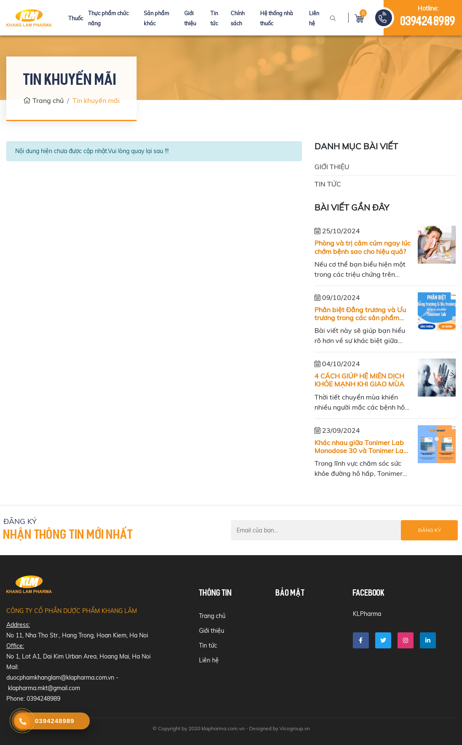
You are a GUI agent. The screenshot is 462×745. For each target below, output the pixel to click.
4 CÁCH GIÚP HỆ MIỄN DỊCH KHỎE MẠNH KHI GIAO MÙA (359, 380)
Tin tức (327, 184)
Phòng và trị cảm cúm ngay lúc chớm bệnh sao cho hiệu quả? (362, 247)
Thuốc (75, 18)
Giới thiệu (331, 166)
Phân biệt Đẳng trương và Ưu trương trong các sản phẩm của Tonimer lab (360, 314)
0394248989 (428, 22)
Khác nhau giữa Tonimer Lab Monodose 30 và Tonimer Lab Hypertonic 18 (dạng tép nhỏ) (361, 447)
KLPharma (367, 614)
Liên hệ (209, 660)
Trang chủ (43, 100)
